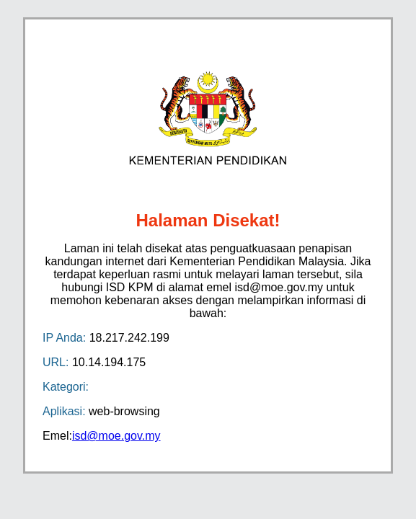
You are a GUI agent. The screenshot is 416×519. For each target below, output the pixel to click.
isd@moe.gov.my (116, 436)
